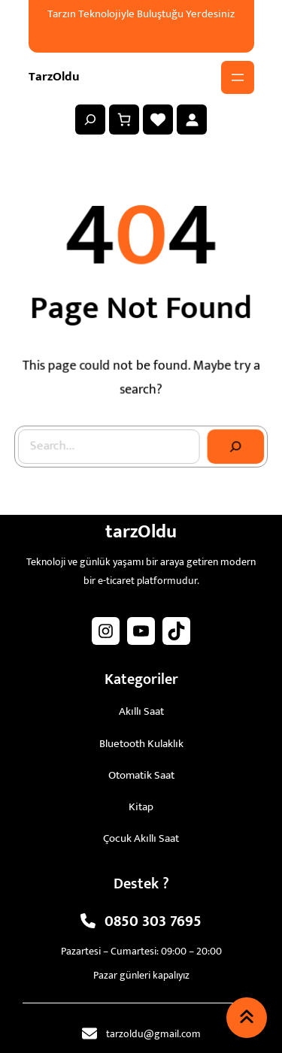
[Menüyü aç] (237, 77)
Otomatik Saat (141, 775)
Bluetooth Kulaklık (141, 743)
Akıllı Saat (141, 711)
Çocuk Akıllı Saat (141, 838)
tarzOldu (54, 76)
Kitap (141, 806)
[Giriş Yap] (191, 119)
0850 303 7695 (153, 921)
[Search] (234, 445)
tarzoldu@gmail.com (153, 1033)
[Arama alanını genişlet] (90, 119)
